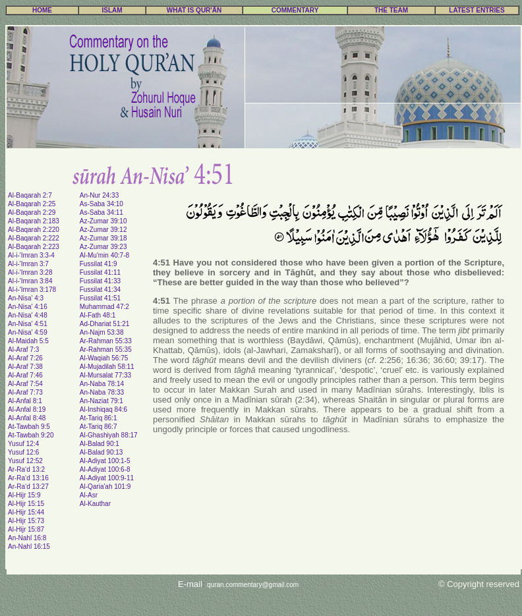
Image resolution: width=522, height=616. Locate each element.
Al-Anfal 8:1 (25, 401)
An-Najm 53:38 (102, 332)
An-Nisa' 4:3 (26, 298)
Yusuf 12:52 (25, 460)
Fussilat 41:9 (98, 263)
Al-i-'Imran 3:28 (30, 272)
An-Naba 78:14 (102, 383)
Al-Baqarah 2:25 (31, 204)
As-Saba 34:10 (101, 204)
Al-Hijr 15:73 (26, 520)
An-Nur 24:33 (99, 195)
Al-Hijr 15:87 (26, 529)
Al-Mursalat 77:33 (105, 375)
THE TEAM (391, 10)
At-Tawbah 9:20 (31, 435)
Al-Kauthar (95, 503)
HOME (42, 10)
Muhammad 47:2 (104, 306)
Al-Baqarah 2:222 (33, 238)
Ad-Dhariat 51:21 (105, 323)
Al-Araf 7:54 (25, 383)
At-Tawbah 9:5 (29, 426)
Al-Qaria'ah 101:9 (105, 486)
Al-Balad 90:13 (101, 452)
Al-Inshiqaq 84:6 (103, 409)
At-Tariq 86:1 (98, 418)
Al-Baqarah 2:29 (31, 212)
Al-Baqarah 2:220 (33, 229)
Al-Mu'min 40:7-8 (104, 255)
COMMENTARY (295, 10)
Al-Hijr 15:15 (26, 503)
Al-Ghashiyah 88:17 (109, 435)
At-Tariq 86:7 (98, 426)
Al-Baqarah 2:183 (33, 221)
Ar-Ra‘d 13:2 (26, 469)
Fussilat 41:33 (100, 281)
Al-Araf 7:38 (25, 366)
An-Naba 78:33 (102, 392)
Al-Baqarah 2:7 (30, 195)
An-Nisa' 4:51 (27, 323)
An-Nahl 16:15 (29, 546)
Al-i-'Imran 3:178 (32, 289)
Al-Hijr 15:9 (24, 495)
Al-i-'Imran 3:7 (28, 263)
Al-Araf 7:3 (23, 349)
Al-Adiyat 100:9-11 (107, 478)
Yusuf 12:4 (23, 443)
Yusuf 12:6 (23, 452)
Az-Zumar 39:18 (103, 238)
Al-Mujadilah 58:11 (107, 366)
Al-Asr (89, 495)
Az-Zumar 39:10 (103, 221)
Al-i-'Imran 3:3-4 (31, 255)
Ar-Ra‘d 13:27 (28, 486)
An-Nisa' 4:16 (27, 306)
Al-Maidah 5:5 (28, 341)
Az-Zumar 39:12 (103, 229)
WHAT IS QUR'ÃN (194, 10)
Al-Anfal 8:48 (26, 418)
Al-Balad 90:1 (99, 443)
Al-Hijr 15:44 (26, 512)
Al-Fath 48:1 (97, 315)
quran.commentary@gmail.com (253, 584)
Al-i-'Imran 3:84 (30, 281)
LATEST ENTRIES (476, 10)
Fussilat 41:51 (100, 298)
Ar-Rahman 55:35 (106, 349)
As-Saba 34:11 (101, 212)
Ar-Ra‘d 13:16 (28, 478)
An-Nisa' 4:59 (27, 332)
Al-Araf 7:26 (25, 358)
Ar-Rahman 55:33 (106, 341)
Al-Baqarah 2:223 (33, 246)
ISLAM (112, 10)
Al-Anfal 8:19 (26, 409)
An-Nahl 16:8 (27, 538)
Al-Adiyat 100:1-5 (105, 460)
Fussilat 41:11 (100, 272)
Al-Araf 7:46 (25, 375)
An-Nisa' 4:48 (27, 315)
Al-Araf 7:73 (25, 392)
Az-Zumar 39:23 (103, 246)
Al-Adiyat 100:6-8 (105, 469)
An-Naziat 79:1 (101, 401)
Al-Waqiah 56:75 (104, 358)
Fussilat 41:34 (100, 289)
